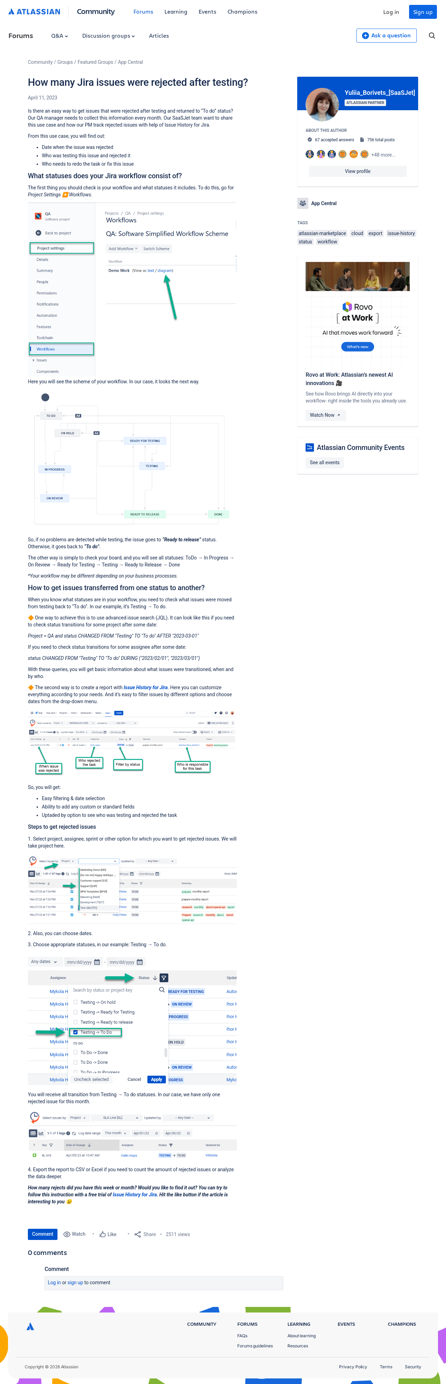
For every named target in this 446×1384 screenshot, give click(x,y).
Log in (391, 11)
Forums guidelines (255, 1345)
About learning (301, 1335)
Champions (242, 11)
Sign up (423, 11)
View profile (357, 171)
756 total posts (381, 139)
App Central (130, 62)
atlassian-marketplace (322, 233)
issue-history (401, 233)
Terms (386, 1366)
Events (207, 11)
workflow (327, 242)
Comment (42, 1234)
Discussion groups (108, 35)
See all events (324, 462)
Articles (159, 35)
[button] (132, 289)
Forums (143, 11)
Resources (297, 1345)
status (305, 242)
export (375, 233)
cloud (357, 233)
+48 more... (383, 155)
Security (413, 1366)
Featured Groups (95, 62)
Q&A (59, 35)
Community (96, 11)
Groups (65, 62)
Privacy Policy (353, 1366)
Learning (175, 11)
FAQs (242, 1335)
